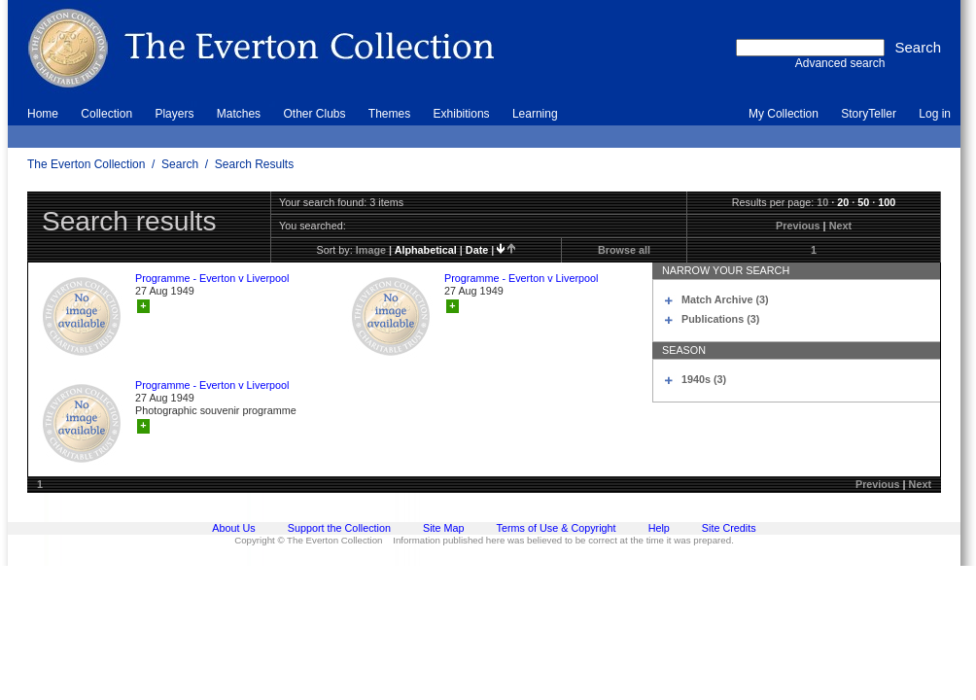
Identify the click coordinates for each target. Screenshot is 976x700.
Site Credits (729, 528)
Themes (389, 114)
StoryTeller (868, 114)
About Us (233, 528)
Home (42, 114)
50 (863, 202)
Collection (106, 114)
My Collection (784, 114)
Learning (535, 114)
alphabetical (426, 250)
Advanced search (840, 63)
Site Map (444, 528)
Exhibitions (462, 114)
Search (179, 164)
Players (174, 114)
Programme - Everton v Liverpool (212, 278)
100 (886, 202)
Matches (239, 114)
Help (659, 528)
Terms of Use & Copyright (556, 528)
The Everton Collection (86, 164)
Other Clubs (314, 114)
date (477, 250)
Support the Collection (339, 528)
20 (843, 202)
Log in (935, 114)
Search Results (254, 164)
